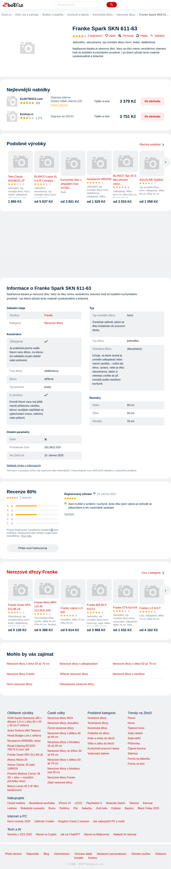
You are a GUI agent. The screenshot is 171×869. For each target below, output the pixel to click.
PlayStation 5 (94, 803)
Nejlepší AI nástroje (124, 834)
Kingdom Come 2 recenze (73, 821)
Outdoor (116, 808)
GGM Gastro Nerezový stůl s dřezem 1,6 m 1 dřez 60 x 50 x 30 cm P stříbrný (24, 722)
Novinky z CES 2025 (19, 834)
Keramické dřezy (97, 728)
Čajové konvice (137, 748)
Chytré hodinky (16, 803)
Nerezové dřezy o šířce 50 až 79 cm (28, 663)
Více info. (26, 535)
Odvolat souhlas (140, 853)
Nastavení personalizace (111, 853)
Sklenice (133, 753)
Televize (134, 803)
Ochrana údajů (83, 853)
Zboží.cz (6, 14)
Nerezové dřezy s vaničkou (129, 674)
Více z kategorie (152, 572)
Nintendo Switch (115, 803)
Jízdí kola (101, 808)
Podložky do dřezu (99, 733)
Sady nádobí (135, 733)
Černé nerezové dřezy (60, 728)
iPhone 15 (65, 803)
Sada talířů (134, 738)
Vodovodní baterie (98, 753)
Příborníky (134, 743)
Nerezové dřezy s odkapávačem (79, 663)
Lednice (12, 808)
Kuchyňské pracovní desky (103, 748)
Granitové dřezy (97, 718)
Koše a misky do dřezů (101, 738)
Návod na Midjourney (96, 834)
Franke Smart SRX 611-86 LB (25, 754)
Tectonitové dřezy (98, 723)
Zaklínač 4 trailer (44, 821)
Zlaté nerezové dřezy (59, 782)
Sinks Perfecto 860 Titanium (24, 730)
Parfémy (64, 808)
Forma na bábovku (139, 758)
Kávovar (148, 803)
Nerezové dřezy (126, 14)
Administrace (61, 853)
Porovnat (125, 35)
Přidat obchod (13, 853)
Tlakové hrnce (136, 728)
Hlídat (141, 35)
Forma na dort (136, 763)
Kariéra (92, 857)
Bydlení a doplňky (52, 14)
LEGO (78, 803)
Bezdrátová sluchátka (42, 803)
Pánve (131, 718)
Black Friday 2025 (148, 808)
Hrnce (131, 723)
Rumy (51, 808)
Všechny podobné (151, 144)
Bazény (129, 808)
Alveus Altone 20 (17, 759)
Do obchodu (152, 101)
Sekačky (87, 808)
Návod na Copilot (46, 834)
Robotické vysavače (32, 808)
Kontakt (78, 857)
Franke (48, 315)
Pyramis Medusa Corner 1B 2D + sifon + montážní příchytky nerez (23, 777)
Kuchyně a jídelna (78, 14)
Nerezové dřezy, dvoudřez (62, 723)
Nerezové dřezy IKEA (60, 718)
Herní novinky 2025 (18, 821)
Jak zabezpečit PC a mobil (109, 821)
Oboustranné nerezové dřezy (77, 684)
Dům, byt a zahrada (27, 14)
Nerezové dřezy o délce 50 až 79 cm (134, 663)
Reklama (160, 853)
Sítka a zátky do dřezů (101, 743)
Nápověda (33, 853)
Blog (46, 853)
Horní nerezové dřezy (19, 684)
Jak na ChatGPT (70, 834)
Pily (75, 808)
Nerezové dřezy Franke (20, 674)
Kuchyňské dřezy (103, 14)
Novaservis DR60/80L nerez (24, 740)
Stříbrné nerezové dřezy (74, 674)
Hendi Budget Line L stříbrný (24, 735)
